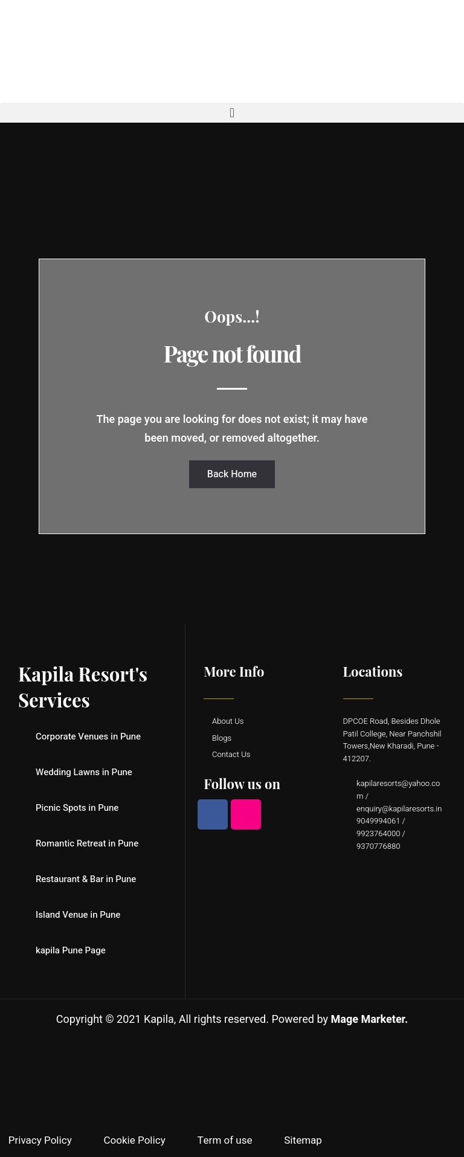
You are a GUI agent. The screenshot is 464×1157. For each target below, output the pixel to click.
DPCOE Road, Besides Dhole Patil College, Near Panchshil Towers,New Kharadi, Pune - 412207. (392, 739)
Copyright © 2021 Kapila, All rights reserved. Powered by (232, 1019)
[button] (232, 113)
